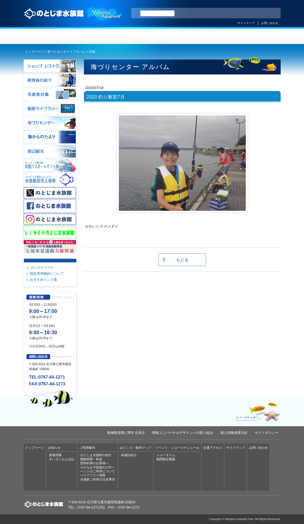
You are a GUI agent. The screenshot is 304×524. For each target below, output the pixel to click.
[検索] (157, 13)
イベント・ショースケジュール (216, 36)
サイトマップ (246, 23)
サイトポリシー (267, 433)
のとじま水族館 (73, 18)
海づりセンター (58, 51)
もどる (182, 259)
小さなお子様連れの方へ (97, 467)
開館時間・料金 (91, 459)
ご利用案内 (130, 36)
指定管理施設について (47, 273)
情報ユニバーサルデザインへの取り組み (182, 433)
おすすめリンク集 (43, 280)
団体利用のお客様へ (94, 463)
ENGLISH (230, 13)
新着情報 (55, 455)
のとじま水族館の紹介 (96, 455)
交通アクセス (259, 36)
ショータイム (165, 455)
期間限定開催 (165, 459)
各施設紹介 (129, 455)
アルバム (79, 51)
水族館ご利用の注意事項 (97, 479)
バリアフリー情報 (92, 475)
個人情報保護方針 (234, 433)
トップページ (45, 36)
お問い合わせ (269, 23)
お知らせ (88, 36)
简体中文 (244, 13)
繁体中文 (258, 13)
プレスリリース (42, 267)
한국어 (270, 13)
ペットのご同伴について (97, 471)
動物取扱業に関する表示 (126, 433)
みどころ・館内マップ (173, 36)
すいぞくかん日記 (61, 459)
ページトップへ (257, 410)
